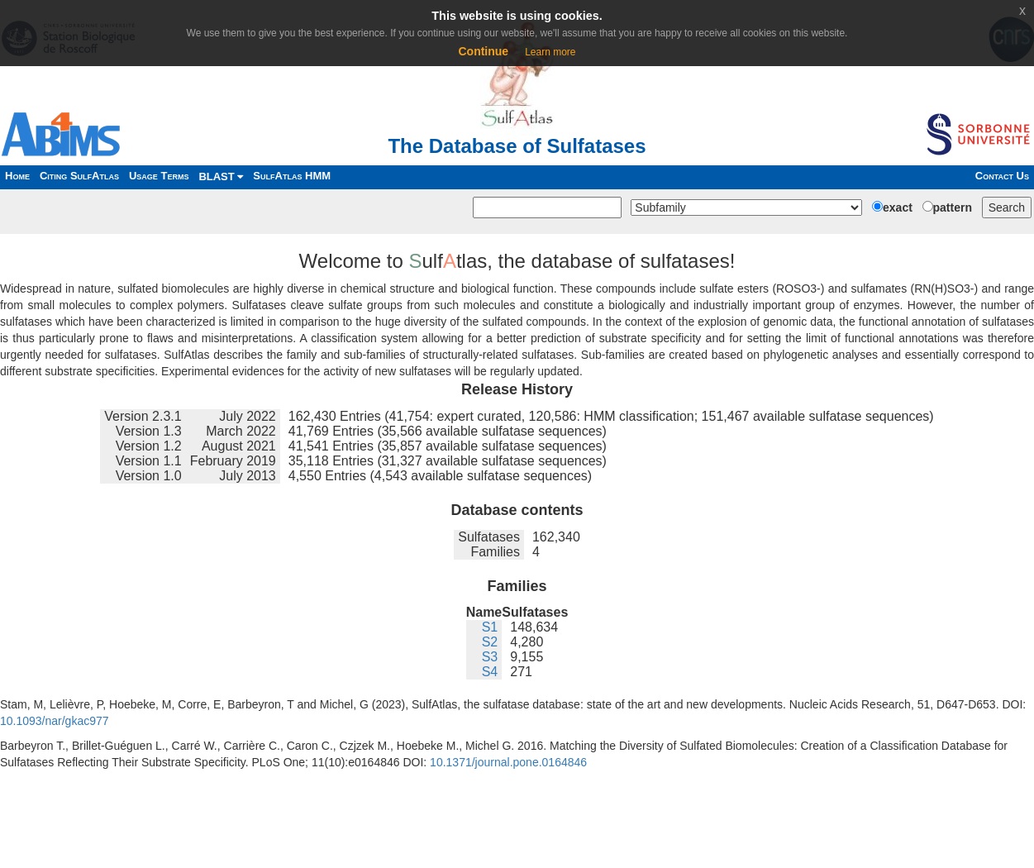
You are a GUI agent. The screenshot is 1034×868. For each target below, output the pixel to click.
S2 (490, 642)
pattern (952, 207)
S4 (490, 672)
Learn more (550, 52)
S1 (490, 627)
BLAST (220, 176)
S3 (490, 657)
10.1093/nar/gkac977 (54, 720)
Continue (483, 51)
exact (897, 207)
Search (1007, 207)
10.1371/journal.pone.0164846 (508, 762)
